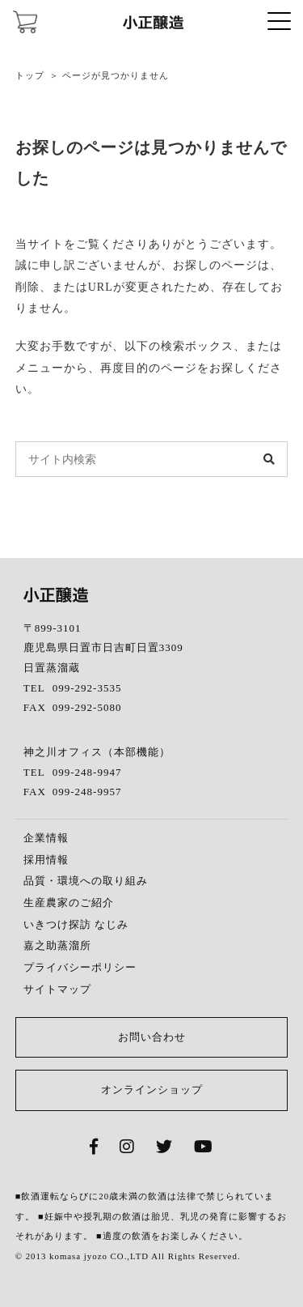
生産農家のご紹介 (68, 902)
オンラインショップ (152, 1089)
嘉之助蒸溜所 (57, 945)
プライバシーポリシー (80, 967)
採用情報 (46, 860)
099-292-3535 (87, 688)
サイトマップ (57, 989)
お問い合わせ (152, 1037)
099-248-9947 (87, 772)
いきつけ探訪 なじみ (75, 924)
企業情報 (46, 838)
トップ (29, 75)
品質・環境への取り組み (85, 881)
